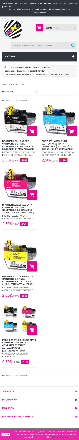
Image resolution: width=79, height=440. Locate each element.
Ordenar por (7, 92)
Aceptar (6, 434)
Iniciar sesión (70, 3)
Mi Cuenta (56, 3)
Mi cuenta (8, 408)
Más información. (60, 437)
